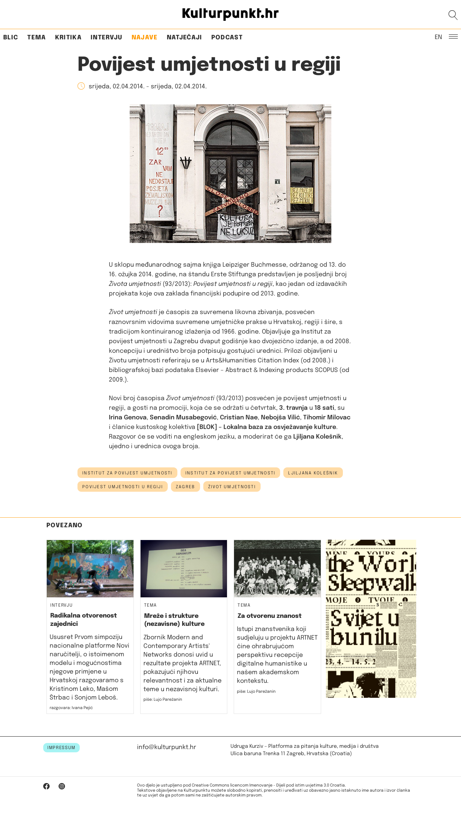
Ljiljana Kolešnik (313, 473)
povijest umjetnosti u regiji (122, 487)
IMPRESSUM (61, 748)
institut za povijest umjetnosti (230, 473)
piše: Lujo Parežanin (162, 700)
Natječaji (184, 38)
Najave (145, 38)
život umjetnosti (232, 487)
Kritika (68, 38)
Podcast (227, 38)
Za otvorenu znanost (270, 616)
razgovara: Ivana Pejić (71, 708)
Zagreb (185, 487)
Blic (10, 38)
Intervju (107, 38)
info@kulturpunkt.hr (166, 747)
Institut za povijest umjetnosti (127, 473)
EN (438, 36)
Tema (36, 38)
